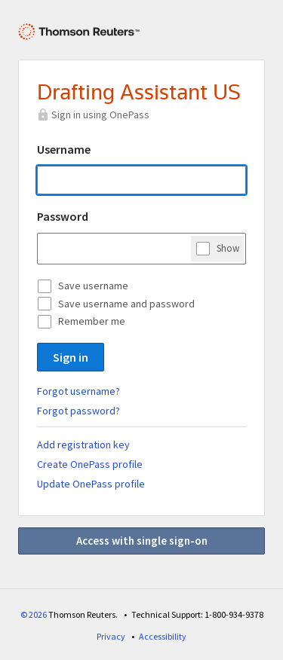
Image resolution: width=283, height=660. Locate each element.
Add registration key (83, 444)
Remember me (91, 321)
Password (62, 216)
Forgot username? (78, 391)
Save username (93, 285)
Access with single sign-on (142, 540)
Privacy (111, 636)
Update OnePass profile (91, 483)
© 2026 (33, 614)
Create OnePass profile (90, 464)
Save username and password (126, 303)
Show (228, 248)
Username (64, 149)
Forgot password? (78, 410)
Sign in (70, 357)
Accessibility (162, 636)
